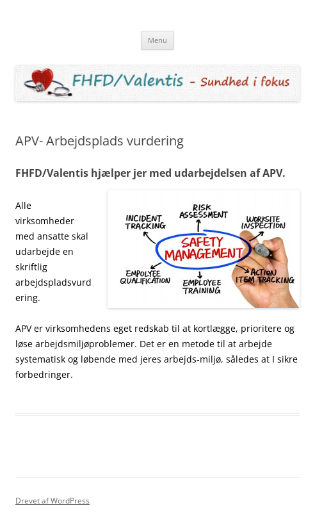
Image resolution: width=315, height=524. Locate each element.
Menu (157, 40)
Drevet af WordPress (52, 500)
